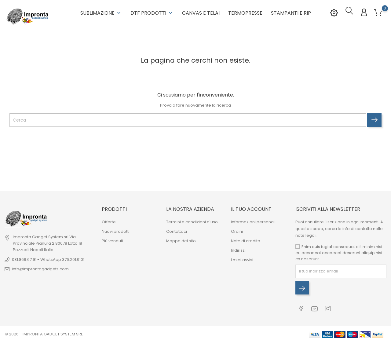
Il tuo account (251, 208)
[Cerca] (187, 119)
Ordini (237, 230)
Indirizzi (238, 249)
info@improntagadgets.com (40, 268)
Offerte (109, 221)
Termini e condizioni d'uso (192, 221)
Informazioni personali (253, 221)
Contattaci (176, 230)
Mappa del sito (181, 240)
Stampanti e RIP (291, 12)
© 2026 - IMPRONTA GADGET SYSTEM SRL (43, 332)
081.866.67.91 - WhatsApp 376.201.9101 (48, 258)
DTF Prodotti (152, 12)
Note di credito (245, 240)
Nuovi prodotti (116, 230)
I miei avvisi (242, 259)
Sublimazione (101, 12)
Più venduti (112, 240)
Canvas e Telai (201, 12)
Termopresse (245, 12)
